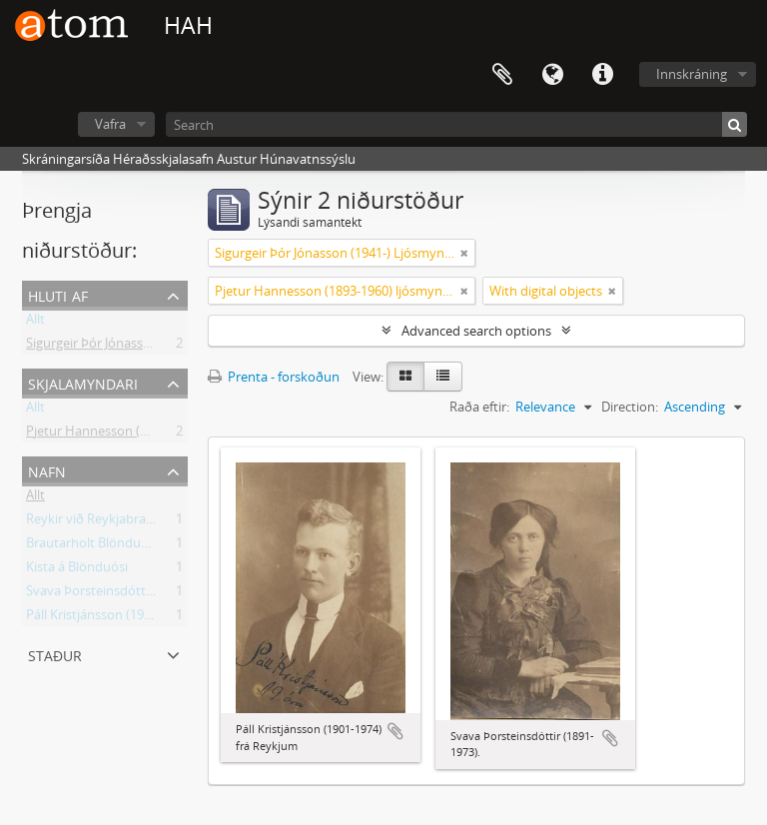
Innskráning (691, 74)
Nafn (47, 469)
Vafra (110, 124)
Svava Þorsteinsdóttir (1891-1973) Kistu (142, 594)
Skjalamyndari (83, 382)
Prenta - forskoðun (274, 377)
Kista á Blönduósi (77, 570)
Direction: (629, 406)
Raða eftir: (479, 406)
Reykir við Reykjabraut (92, 522)
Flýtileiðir (602, 75)
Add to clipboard (395, 731)
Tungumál (552, 75)
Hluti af (58, 294)
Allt (35, 323)
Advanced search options (476, 331)
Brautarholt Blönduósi (92, 546)
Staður (55, 653)
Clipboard (502, 75)
